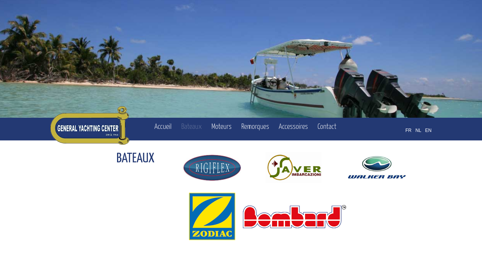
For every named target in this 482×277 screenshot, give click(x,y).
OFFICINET (393, 261)
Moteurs (221, 126)
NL (418, 130)
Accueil (163, 126)
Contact (327, 126)
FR (408, 130)
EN (428, 130)
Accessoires (293, 126)
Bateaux (191, 126)
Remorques (255, 126)
